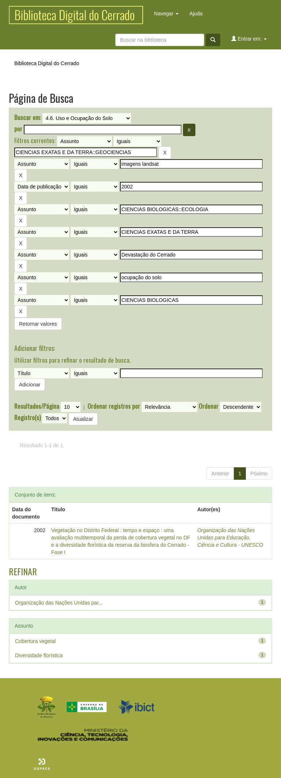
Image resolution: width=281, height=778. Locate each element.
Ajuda (196, 13)
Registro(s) (27, 417)
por (18, 128)
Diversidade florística (39, 655)
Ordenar (208, 406)
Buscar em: (27, 117)
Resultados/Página (36, 406)
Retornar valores (38, 324)
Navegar (166, 13)
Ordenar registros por (113, 406)
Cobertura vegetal (35, 641)
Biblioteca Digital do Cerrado (46, 63)
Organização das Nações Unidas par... (59, 603)
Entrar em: (249, 38)
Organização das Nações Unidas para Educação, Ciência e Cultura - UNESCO (230, 537)
